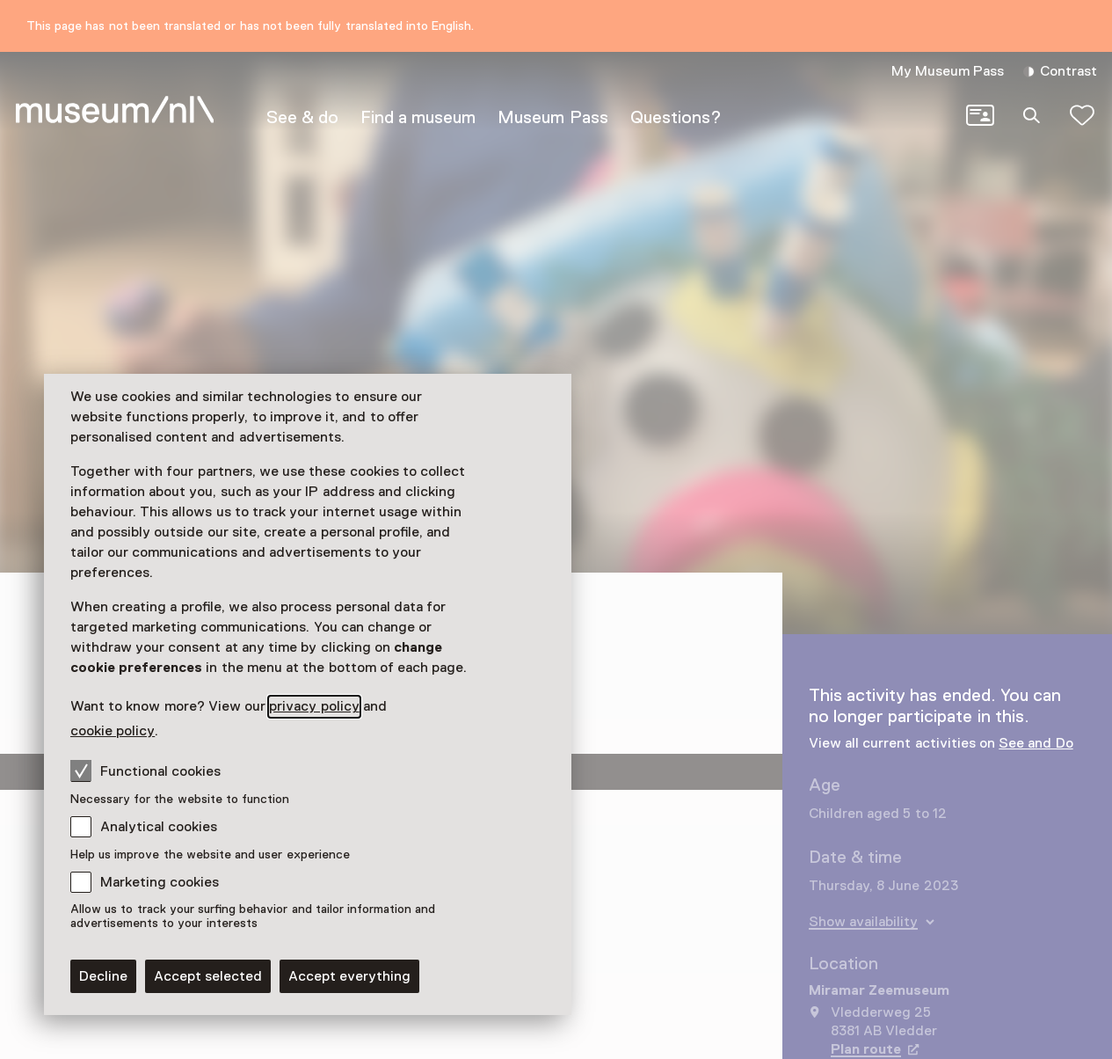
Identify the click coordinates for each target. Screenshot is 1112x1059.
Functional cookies (145, 770)
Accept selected (208, 976)
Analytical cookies (158, 827)
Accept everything (349, 976)
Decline (103, 976)
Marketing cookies (159, 882)
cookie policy (112, 731)
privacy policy (314, 706)
